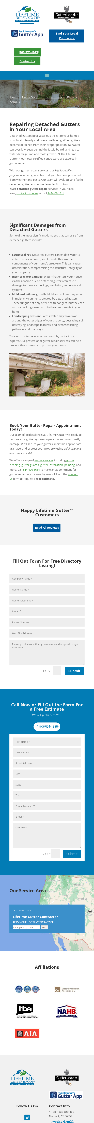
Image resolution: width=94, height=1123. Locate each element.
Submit (74, 671)
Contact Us (27, 61)
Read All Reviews (47, 527)
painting (69, 465)
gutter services (44, 460)
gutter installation (51, 465)
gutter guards (30, 465)
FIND (44, 927)
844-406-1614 (56, 193)
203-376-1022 (29, 52)
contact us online (27, 193)
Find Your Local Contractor (67, 36)
